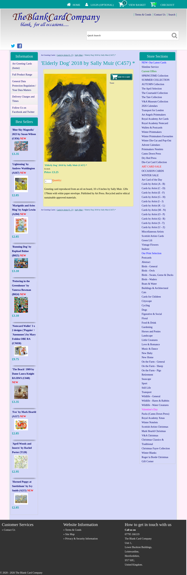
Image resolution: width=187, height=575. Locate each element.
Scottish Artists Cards (153, 236)
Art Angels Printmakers (154, 114)
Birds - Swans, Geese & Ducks (157, 275)
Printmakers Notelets (152, 149)
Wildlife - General (151, 396)
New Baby (147, 353)
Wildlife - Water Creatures (155, 405)
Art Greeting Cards (48, 55)
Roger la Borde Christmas (155, 457)
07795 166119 (132, 534)
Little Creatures (150, 340)
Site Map (70, 534)
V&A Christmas (150, 435)
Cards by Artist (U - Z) (153, 227)
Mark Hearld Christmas (154, 431)
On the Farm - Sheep (152, 366)
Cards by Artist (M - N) (154, 210)
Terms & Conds (143, 14)
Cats (144, 292)
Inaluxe (145, 249)
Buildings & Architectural (155, 288)
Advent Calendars (151, 145)
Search (171, 14)
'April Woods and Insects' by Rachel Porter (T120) (22, 448)
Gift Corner (148, 461)
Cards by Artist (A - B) (153, 184)
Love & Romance (151, 344)
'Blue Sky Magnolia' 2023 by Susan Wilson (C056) (24, 134)
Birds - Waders (149, 279)
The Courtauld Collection (155, 93)
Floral (145, 318)
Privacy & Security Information (81, 538)
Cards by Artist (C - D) (153, 188)
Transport (147, 392)
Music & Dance (150, 348)
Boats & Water (149, 283)
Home (76, 5)
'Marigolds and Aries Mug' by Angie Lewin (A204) (24, 210)
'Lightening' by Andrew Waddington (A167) (23, 168)
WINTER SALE (150, 175)
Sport (144, 383)
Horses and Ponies (151, 331)
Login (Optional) (102, 5)
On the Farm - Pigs (151, 370)
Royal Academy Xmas (153, 418)
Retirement (147, 374)
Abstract (146, 262)
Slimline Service (150, 67)
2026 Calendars (150, 106)
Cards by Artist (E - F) (153, 192)
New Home (147, 357)
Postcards (147, 257)
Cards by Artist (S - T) (65, 55)
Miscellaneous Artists (153, 231)
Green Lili (147, 240)
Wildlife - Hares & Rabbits (155, 400)
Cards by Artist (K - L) (153, 205)
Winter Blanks (149, 452)
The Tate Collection (152, 97)
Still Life (146, 387)
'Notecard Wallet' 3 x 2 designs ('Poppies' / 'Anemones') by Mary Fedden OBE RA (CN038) (24, 335)
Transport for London (153, 110)
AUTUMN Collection (153, 84)
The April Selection (152, 88)
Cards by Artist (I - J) (152, 201)
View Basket (137, 5)
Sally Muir (79, 55)
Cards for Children (151, 296)
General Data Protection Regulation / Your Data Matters (24, 85)
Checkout (167, 5)
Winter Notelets (150, 422)
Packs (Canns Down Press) (155, 413)
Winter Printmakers (152, 132)
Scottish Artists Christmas (155, 426)
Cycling (146, 305)
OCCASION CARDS (153, 171)
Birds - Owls (148, 270)
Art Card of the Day (152, 179)
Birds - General (149, 266)
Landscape (147, 335)
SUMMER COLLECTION (155, 80)
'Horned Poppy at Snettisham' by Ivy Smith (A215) (22, 486)
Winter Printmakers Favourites (157, 136)
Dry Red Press (149, 158)
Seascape (146, 379)
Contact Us (160, 14)
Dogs (144, 309)
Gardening (147, 327)
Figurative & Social (152, 314)
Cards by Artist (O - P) (153, 214)
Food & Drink (149, 322)
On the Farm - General (153, 361)
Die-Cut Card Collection (154, 162)
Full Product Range (22, 74)
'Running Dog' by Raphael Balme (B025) (21, 251)
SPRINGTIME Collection (155, 75)
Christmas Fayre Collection (156, 448)
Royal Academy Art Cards (155, 119)
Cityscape (147, 301)
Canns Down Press (151, 153)
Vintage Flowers (150, 244)
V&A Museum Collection (155, 101)
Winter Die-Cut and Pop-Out (156, 140)
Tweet (112, 83)
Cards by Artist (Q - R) (153, 218)
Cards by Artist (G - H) (153, 197)
